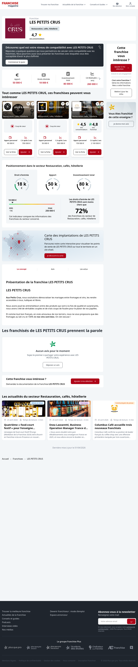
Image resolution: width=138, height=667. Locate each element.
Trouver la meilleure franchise (16, 611)
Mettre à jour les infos (121, 92)
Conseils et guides (10, 618)
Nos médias (7, 629)
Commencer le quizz (16, 62)
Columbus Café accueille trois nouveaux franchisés (113, 426)
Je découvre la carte (55, 255)
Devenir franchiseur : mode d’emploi (67, 611)
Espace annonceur (59, 615)
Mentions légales (9, 661)
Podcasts (6, 622)
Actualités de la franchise (14, 615)
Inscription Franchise (87, 661)
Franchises (18, 458)
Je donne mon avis (121, 124)
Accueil (5, 458)
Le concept (21, 269)
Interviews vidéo (10, 626)
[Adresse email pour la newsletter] (112, 621)
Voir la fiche (11, 152)
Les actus (84, 269)
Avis (52, 269)
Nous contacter (69, 661)
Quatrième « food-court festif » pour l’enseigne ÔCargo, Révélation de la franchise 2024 (19, 429)
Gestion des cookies (52, 661)
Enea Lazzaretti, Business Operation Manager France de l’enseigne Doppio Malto (68, 428)
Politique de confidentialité (30, 661)
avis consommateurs (36, 39)
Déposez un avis (52, 365)
